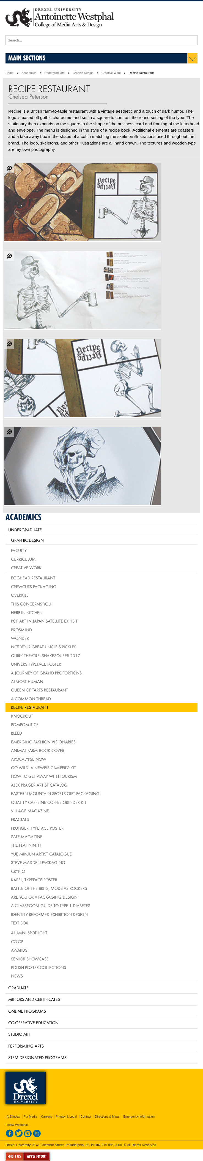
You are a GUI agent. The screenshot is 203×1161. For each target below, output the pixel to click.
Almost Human (27, 681)
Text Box (19, 923)
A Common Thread (31, 698)
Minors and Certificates (34, 999)
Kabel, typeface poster (34, 879)
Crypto (18, 871)
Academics (29, 72)
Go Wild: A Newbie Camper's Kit (43, 767)
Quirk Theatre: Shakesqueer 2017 (45, 655)
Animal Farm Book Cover (37, 750)
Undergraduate (54, 72)
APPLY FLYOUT (37, 1156)
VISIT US (15, 1156)
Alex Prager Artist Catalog (39, 785)
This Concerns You (31, 604)
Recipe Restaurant (29, 707)
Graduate (18, 987)
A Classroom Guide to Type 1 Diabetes (50, 905)
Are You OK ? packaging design (44, 897)
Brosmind (21, 629)
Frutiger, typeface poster (37, 828)
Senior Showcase (30, 959)
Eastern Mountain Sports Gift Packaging (55, 793)
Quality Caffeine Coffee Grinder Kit (48, 802)
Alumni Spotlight (29, 932)
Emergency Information (139, 1116)
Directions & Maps (107, 1116)
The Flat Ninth (26, 845)
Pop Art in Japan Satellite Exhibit (44, 621)
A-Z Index (13, 1116)
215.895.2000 (112, 1145)
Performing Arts (26, 1046)
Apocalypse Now (28, 759)
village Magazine (30, 810)
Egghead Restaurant (33, 577)
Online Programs (27, 1011)
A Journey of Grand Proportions (46, 673)
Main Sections (26, 58)
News (17, 976)
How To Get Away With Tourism (44, 776)
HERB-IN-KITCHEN (27, 612)
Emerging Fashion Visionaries (43, 742)
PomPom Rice (25, 724)
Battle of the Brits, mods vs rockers (49, 888)
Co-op (17, 941)
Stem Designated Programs (37, 1057)
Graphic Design (83, 72)
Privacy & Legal (66, 1116)
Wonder (20, 638)
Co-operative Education (33, 1022)
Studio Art (19, 1034)
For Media (30, 1116)
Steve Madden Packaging (38, 862)
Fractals (20, 819)
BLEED (16, 733)
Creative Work (111, 72)
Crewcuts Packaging (33, 586)
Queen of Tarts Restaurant (39, 690)
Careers (46, 1116)
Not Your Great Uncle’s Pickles (43, 646)
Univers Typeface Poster (36, 664)
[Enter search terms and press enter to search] (101, 40)
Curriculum (23, 559)
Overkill (19, 595)
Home (9, 72)
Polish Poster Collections (38, 967)
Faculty (19, 550)
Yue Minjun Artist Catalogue (41, 854)
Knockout (22, 716)
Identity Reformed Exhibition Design (49, 914)
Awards (19, 950)
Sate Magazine (26, 836)
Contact (86, 1116)
